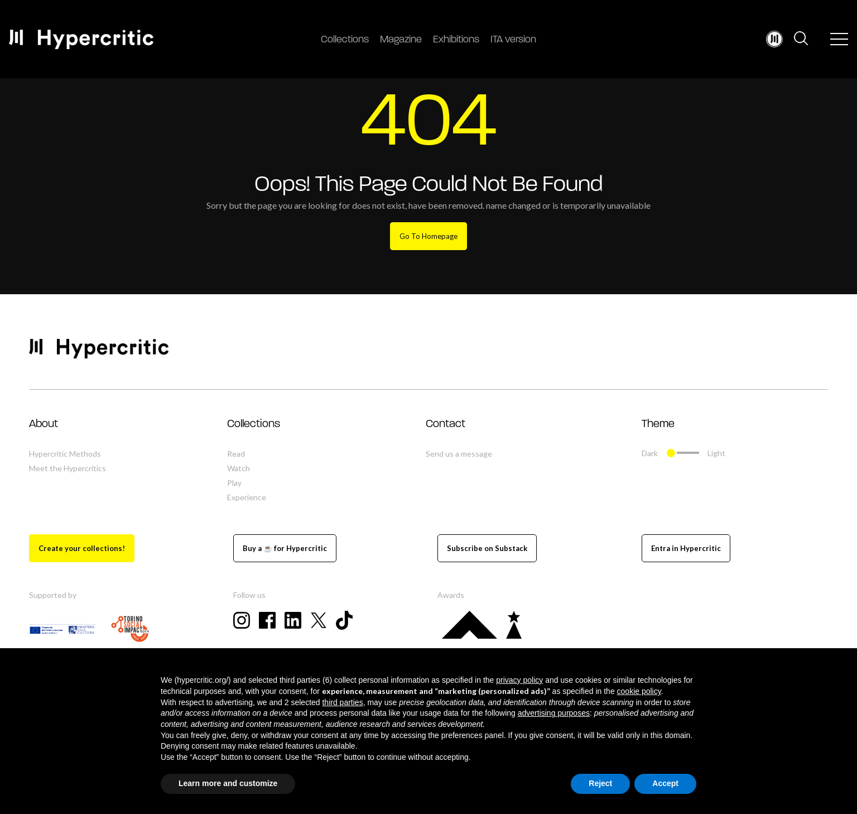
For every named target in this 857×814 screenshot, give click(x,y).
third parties (342, 702)
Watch (238, 468)
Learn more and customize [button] (228, 783)
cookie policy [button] (639, 691)
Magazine (401, 40)
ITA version (513, 40)
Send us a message (459, 453)
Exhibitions (456, 40)
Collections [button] (253, 424)
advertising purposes (554, 712)
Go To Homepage (428, 236)
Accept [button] (665, 783)
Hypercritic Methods (65, 453)
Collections (345, 40)
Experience (246, 497)
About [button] (43, 424)
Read (236, 453)
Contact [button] (445, 424)
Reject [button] (600, 783)
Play (234, 482)
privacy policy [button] (519, 680)
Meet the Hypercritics (67, 468)
